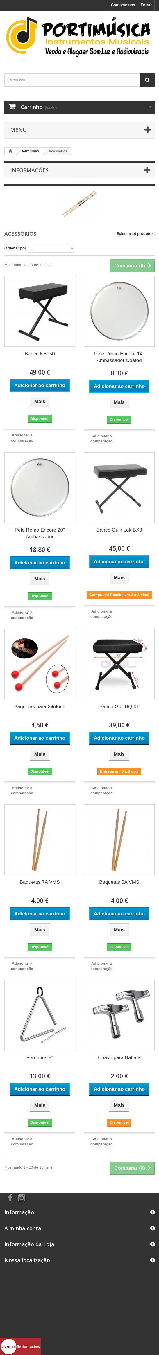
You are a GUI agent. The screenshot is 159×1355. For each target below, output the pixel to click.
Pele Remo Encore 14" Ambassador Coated (119, 357)
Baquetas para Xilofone (39, 706)
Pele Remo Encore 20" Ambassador (40, 533)
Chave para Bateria (119, 1057)
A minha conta (22, 1228)
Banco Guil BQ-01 (119, 706)
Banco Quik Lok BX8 (119, 530)
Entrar (146, 5)
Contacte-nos (123, 5)
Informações (29, 170)
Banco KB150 (40, 354)
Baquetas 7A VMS (40, 882)
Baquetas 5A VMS (119, 882)
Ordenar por (15, 248)
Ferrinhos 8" (39, 1057)
